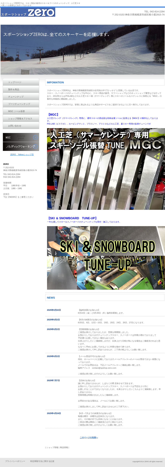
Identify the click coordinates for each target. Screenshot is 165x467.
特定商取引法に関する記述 (42, 461)
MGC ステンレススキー (21, 137)
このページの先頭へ (89, 437)
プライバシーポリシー (15, 461)
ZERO (28, 14)
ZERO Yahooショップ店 (22, 154)
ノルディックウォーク (21, 146)
